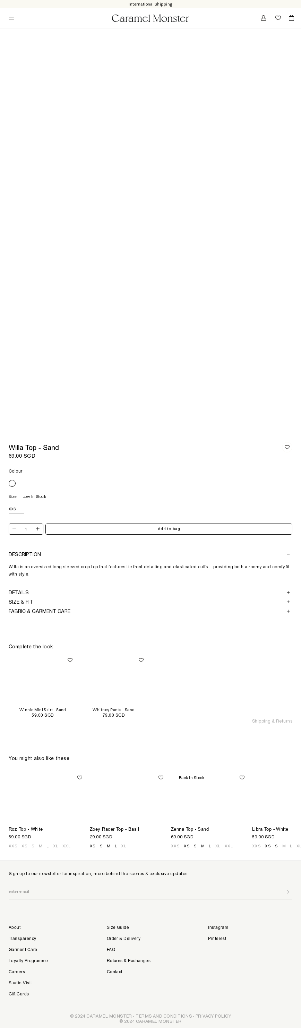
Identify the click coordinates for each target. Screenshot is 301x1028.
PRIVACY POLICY (213, 1016)
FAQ (111, 950)
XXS (13, 846)
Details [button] (149, 593)
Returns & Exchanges (129, 961)
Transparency (22, 939)
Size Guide (118, 928)
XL (55, 846)
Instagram (218, 928)
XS (24, 846)
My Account (262, 18)
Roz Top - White (26, 830)
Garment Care (23, 950)
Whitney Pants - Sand (114, 710)
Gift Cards (19, 994)
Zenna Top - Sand (190, 830)
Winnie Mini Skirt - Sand (42, 710)
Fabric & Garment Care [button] (149, 611)
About (14, 928)
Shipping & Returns (272, 721)
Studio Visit (20, 983)
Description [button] (149, 554)
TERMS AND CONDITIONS (164, 1016)
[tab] (150, 554)
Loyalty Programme (28, 961)
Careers (17, 972)
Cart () (291, 18)
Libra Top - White (270, 830)
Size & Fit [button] (149, 602)
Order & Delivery (124, 939)
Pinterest (217, 939)
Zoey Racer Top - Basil (114, 830)
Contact (114, 972)
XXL (66, 846)
